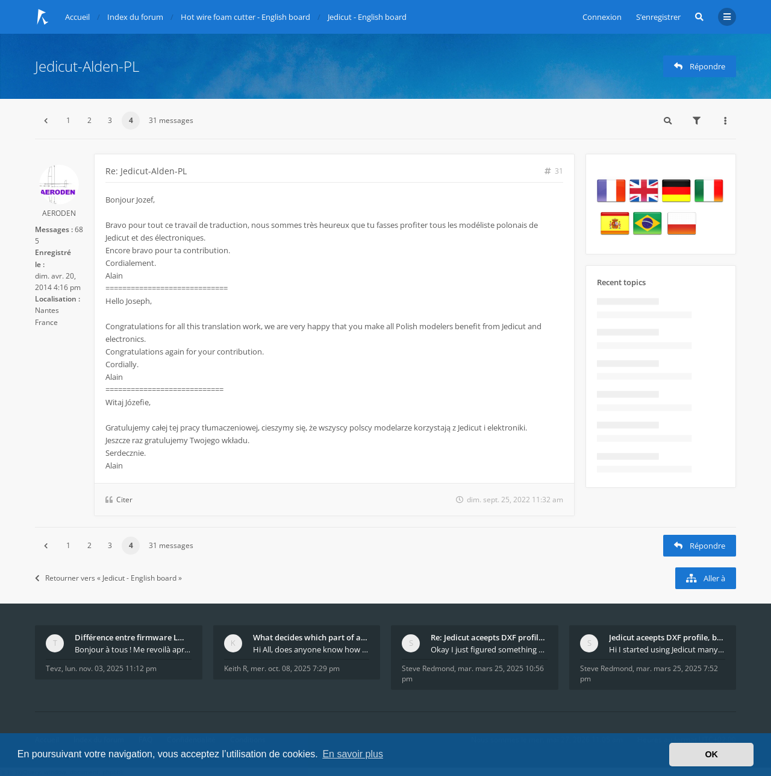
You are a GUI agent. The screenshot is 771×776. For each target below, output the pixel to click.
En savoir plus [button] (352, 754)
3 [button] (110, 120)
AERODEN (59, 213)
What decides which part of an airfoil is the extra (311, 637)
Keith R (235, 668)
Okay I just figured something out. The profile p (489, 649)
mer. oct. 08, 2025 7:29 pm (295, 668)
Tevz (53, 668)
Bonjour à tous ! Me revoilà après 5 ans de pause (133, 649)
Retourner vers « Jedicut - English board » (108, 578)
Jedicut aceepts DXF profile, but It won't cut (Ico (667, 637)
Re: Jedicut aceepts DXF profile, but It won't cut (489, 637)
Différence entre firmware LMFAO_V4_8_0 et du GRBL (133, 637)
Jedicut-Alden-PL (87, 66)
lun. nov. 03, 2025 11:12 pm (111, 668)
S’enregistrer (658, 16)
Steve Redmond (428, 668)
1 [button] (68, 120)
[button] (46, 120)
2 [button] (89, 120)
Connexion (602, 16)
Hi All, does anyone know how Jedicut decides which (311, 649)
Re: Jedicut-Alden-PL (146, 171)
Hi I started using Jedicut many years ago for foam (667, 649)
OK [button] (711, 754)
